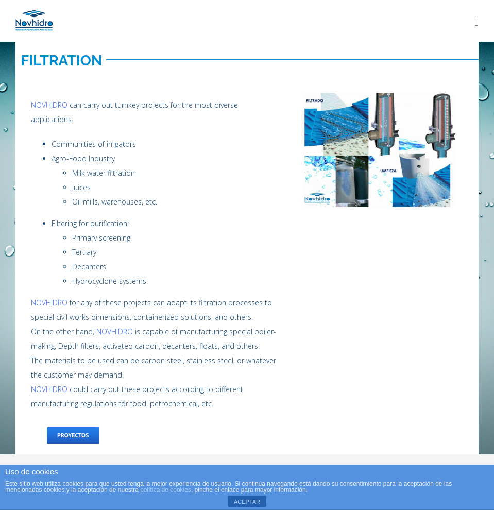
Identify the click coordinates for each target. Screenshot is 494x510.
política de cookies (165, 490)
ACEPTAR (247, 502)
